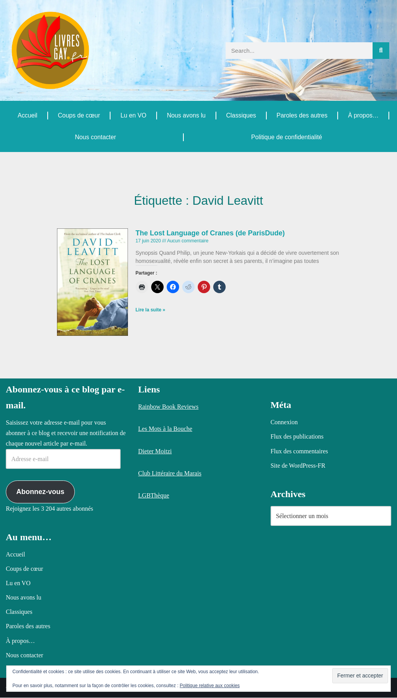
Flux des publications (297, 437)
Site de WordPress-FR (298, 465)
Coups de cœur (78, 115)
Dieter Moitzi (155, 451)
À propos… (363, 115)
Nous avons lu (185, 115)
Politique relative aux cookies (210, 685)
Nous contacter (95, 137)
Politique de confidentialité (286, 137)
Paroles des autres (302, 115)
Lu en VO (133, 115)
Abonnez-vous (40, 492)
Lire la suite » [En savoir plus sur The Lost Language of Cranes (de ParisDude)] (151, 310)
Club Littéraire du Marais (169, 473)
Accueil (27, 115)
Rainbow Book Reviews (168, 407)
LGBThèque (153, 495)
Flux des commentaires (299, 451)
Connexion (284, 422)
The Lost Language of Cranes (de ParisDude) (210, 233)
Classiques (241, 115)
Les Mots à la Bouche (165, 429)
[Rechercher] (381, 50)
